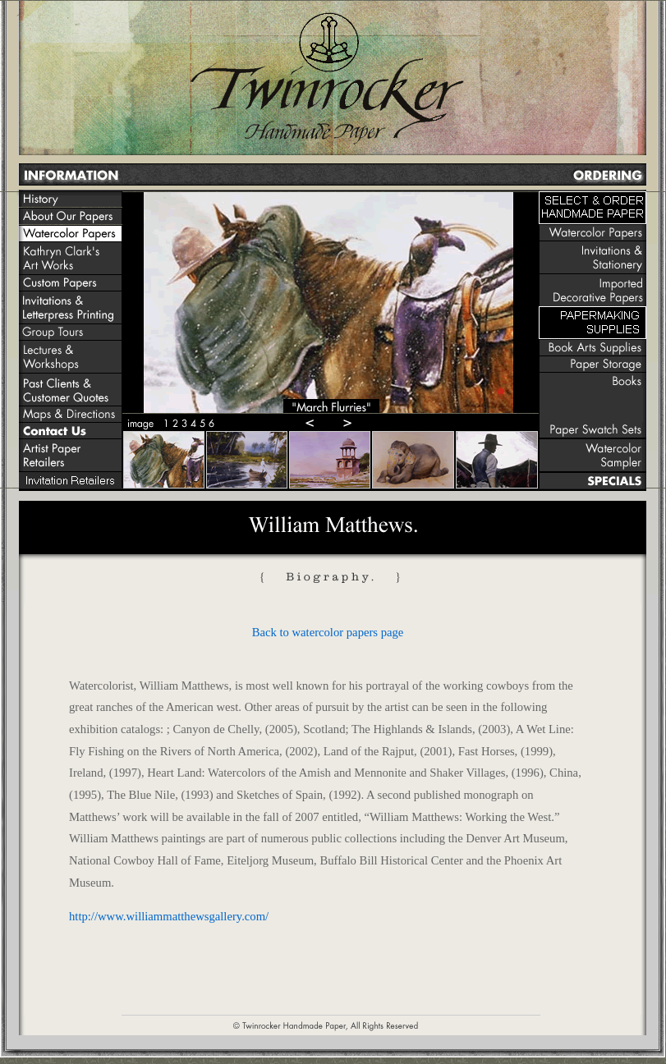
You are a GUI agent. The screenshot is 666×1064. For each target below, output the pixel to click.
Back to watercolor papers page (328, 632)
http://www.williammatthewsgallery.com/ (169, 916)
